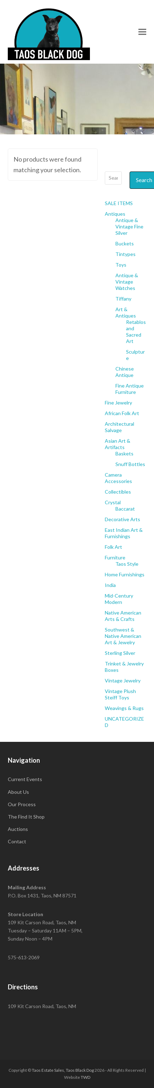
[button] (142, 32)
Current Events (25, 779)
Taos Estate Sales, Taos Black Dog (63, 1070)
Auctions (18, 829)
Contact (17, 841)
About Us (18, 792)
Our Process (22, 804)
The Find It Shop (26, 817)
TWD (85, 1077)
